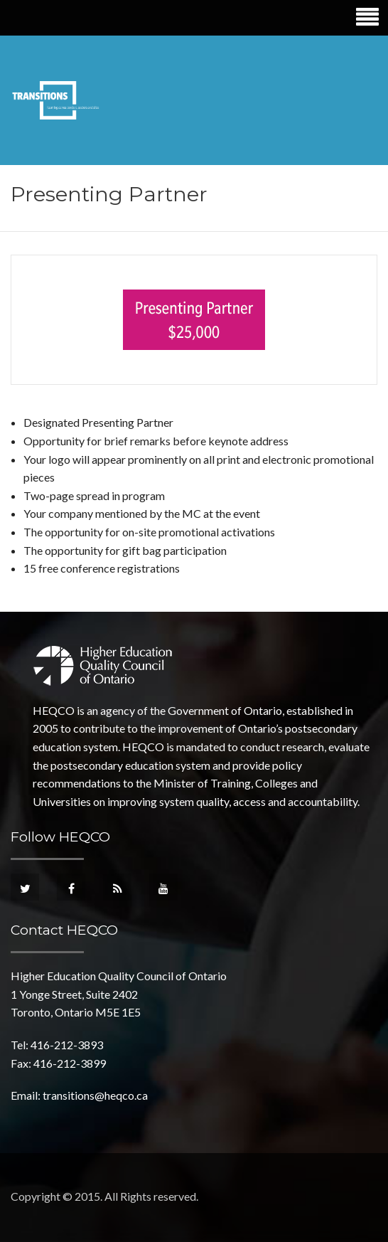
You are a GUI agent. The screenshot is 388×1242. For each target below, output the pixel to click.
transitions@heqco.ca (95, 1095)
